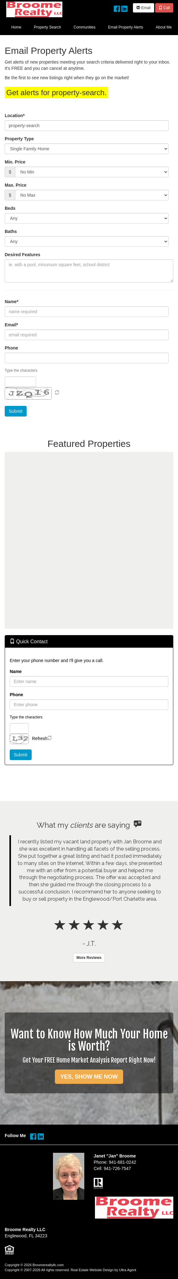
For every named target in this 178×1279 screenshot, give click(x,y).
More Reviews (89, 957)
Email (143, 8)
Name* (11, 301)
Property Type (19, 138)
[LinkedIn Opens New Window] (124, 7)
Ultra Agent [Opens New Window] (127, 1270)
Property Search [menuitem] (47, 27)
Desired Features (22, 254)
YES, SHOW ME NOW (89, 1077)
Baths (11, 231)
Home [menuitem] (16, 27)
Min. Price (15, 161)
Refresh (39, 738)
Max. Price (15, 185)
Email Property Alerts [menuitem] (125, 27)
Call (164, 8)
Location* (15, 115)
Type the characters (21, 370)
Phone (11, 347)
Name (16, 671)
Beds (10, 208)
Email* (11, 324)
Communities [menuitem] (85, 27)
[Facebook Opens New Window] (117, 7)
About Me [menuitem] (164, 27)
